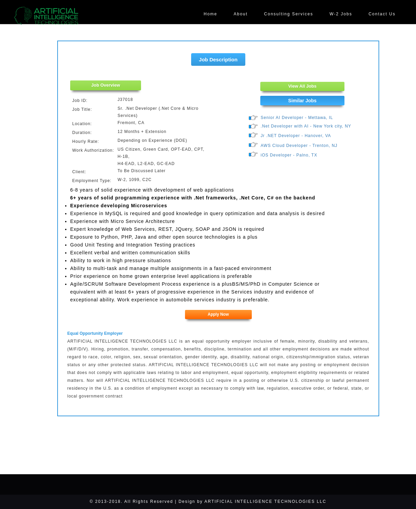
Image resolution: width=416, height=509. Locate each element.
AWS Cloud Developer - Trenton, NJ (299, 145)
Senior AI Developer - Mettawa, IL (297, 117)
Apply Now (218, 314)
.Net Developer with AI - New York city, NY (306, 126)
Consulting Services (288, 14)
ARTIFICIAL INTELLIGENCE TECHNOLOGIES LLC (265, 501)
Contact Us (382, 14)
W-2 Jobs (340, 14)
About (241, 14)
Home (210, 14)
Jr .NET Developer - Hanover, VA (296, 135)
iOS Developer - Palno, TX (289, 155)
